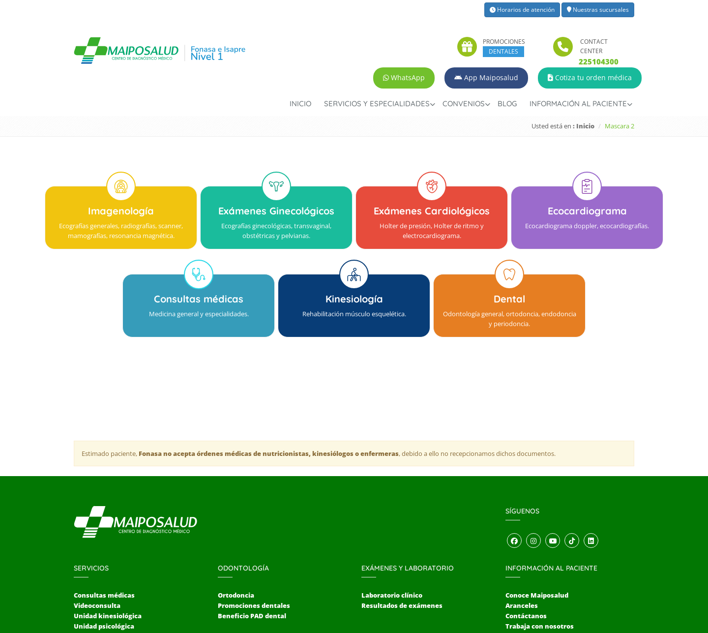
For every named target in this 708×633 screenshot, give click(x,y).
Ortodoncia (236, 521)
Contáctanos (526, 542)
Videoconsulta (97, 532)
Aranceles (521, 532)
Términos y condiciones (543, 573)
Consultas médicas (104, 521)
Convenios (463, 103)
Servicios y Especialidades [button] (377, 103)
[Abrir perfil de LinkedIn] (591, 467)
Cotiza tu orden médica (590, 77)
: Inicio (583, 125)
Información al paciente (578, 103)
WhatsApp (404, 77)
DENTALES (503, 51)
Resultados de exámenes (401, 532)
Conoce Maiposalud (536, 521)
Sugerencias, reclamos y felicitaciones (567, 563)
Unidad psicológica (104, 552)
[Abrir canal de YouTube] (552, 467)
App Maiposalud (486, 77)
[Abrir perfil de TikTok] (571, 467)
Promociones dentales (254, 532)
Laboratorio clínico (391, 521)
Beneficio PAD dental (252, 542)
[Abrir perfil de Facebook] (514, 467)
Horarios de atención (522, 9)
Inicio (300, 103)
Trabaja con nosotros (539, 552)
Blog (507, 103)
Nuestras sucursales (598, 9)
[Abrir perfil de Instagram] (533, 467)
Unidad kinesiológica (108, 542)
